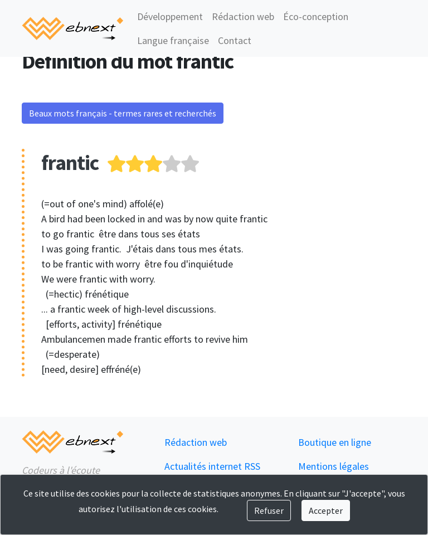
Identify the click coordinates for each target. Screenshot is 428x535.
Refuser (269, 510)
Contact (234, 40)
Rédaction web (243, 16)
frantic (70, 162)
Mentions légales (333, 466)
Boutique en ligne (334, 442)
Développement (170, 16)
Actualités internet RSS (212, 466)
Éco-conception (315, 16)
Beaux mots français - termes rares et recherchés (122, 113)
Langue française (173, 40)
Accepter (326, 510)
